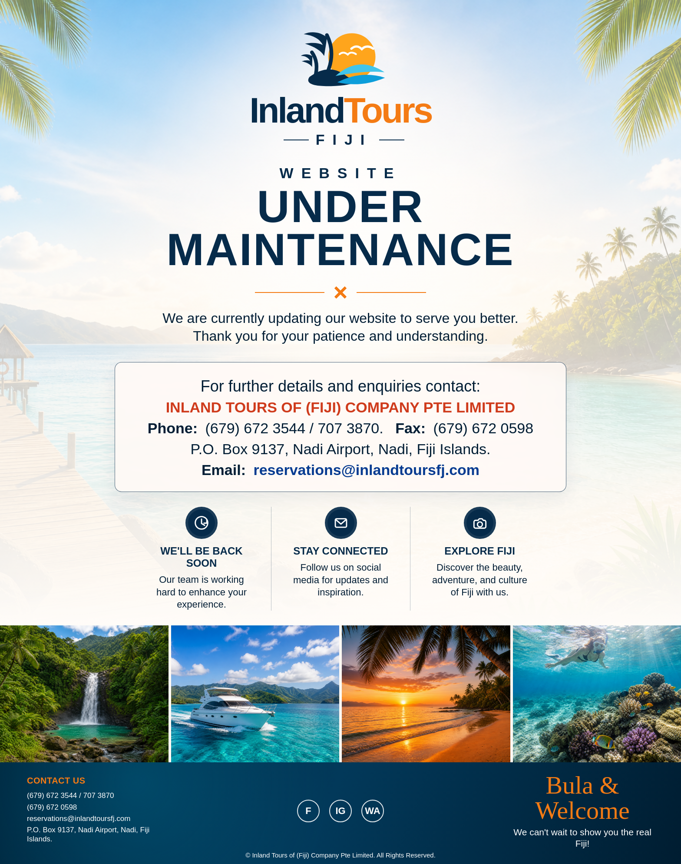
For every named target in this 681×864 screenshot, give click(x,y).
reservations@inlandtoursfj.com (366, 470)
